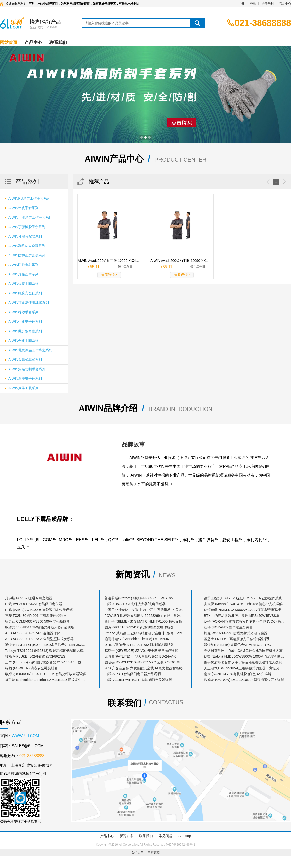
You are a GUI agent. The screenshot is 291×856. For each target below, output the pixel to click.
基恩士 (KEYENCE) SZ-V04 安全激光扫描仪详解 (141, 651)
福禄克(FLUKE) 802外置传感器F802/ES (35, 656)
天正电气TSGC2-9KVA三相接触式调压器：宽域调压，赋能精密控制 (245, 668)
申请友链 (154, 852)
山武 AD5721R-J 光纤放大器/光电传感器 (135, 604)
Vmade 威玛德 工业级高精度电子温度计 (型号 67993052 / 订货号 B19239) (145, 633)
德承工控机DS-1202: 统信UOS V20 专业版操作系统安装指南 (245, 598)
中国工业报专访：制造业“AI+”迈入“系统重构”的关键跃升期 (145, 610)
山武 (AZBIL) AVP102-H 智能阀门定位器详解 (138, 680)
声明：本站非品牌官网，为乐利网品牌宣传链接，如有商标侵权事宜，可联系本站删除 (84, 3)
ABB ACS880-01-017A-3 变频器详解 (32, 633)
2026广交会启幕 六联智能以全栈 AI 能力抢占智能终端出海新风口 (145, 668)
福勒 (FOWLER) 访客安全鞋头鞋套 (31, 668)
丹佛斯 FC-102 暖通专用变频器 (28, 598)
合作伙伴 (137, 852)
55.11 (95, 267)
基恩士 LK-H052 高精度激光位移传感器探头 (237, 639)
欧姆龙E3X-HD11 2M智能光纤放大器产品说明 (39, 627)
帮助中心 (285, 3)
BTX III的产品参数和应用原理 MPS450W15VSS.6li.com (245, 616)
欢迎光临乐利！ (16, 3)
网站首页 (8, 42)
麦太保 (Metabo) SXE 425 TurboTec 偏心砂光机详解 (243, 604)
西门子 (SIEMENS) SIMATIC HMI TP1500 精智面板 (143, 621)
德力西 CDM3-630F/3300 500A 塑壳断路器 (37, 621)
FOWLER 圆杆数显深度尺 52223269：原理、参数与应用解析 (145, 616)
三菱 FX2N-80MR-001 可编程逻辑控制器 (36, 616)
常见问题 (165, 836)
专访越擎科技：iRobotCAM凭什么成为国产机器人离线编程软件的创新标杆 (245, 651)
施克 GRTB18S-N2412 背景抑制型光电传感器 (139, 627)
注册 (241, 3)
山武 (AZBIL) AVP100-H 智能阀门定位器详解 (39, 610)
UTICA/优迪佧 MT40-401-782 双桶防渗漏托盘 (139, 645)
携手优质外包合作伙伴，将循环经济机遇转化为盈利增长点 (245, 662)
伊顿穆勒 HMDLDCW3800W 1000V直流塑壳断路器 (243, 610)
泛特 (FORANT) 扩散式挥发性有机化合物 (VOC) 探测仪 (245, 621)
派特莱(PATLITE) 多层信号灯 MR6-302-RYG (237, 645)
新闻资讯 (126, 836)
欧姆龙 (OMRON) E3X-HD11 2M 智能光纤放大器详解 (45, 674)
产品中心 (33, 42)
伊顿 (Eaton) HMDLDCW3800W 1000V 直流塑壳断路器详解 (245, 656)
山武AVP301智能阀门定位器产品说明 (133, 674)
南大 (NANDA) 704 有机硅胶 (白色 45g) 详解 (237, 674)
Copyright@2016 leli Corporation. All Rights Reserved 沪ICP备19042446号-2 (145, 844)
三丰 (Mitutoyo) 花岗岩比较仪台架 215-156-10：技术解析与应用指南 (46, 662)
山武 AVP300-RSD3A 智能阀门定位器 (33, 604)
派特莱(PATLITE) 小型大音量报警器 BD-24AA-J (140, 656)
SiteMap (184, 836)
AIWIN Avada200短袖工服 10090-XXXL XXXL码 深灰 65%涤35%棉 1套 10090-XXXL (109, 261)
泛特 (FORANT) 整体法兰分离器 (228, 627)
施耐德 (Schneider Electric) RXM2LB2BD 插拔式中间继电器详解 (46, 680)
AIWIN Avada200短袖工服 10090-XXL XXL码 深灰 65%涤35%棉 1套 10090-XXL (181, 261)
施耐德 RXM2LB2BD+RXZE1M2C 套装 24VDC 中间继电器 (145, 662)
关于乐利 (268, 3)
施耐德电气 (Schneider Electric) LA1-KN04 (137, 639)
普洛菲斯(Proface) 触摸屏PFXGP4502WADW (139, 598)
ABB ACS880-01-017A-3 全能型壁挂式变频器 (39, 639)
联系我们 (58, 42)
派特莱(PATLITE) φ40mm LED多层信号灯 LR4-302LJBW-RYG (46, 645)
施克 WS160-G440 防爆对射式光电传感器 (235, 633)
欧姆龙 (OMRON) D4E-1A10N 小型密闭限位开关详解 (244, 680)
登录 (253, 3)
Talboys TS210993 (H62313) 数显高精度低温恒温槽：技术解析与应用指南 (46, 651)
